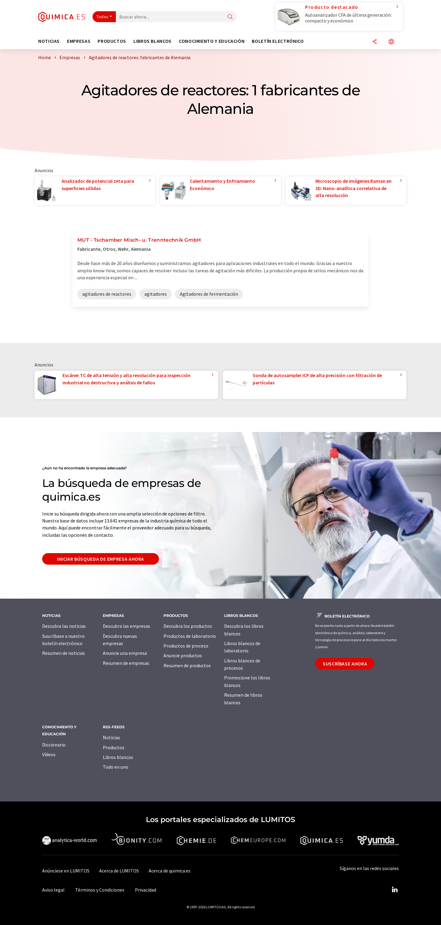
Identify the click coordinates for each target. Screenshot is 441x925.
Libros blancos (118, 757)
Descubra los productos (187, 626)
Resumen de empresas (126, 663)
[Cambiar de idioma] (391, 42)
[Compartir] (374, 42)
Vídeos (49, 754)
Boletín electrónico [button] (278, 41)
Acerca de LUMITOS (119, 871)
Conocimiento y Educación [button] (211, 41)
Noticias (111, 737)
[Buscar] (230, 17)
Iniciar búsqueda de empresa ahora (100, 559)
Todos (102, 16)
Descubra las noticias (64, 626)
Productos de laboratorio (189, 636)
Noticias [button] (49, 41)
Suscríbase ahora (345, 664)
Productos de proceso (185, 646)
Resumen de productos (187, 665)
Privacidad (145, 890)
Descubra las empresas (126, 626)
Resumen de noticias (63, 653)
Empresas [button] (78, 41)
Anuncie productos (182, 655)
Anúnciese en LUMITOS (65, 871)
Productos (113, 747)
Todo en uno (115, 767)
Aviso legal (53, 890)
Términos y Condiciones (99, 890)
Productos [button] (112, 41)
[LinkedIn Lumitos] (394, 890)
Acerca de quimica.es (169, 871)
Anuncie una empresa (125, 653)
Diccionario (54, 745)
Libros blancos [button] (152, 41)
